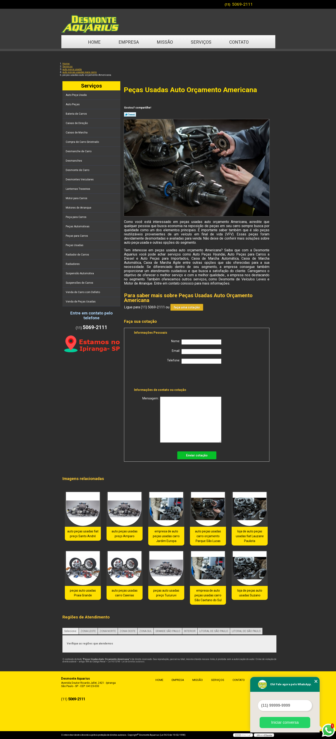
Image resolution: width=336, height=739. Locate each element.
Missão (165, 42)
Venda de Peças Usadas (81, 301)
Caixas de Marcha (77, 132)
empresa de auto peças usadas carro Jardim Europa (166, 536)
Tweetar (130, 114)
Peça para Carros (76, 217)
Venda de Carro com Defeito (83, 292)
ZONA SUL (145, 631)
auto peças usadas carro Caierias (125, 593)
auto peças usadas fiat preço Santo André (82, 534)
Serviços (201, 42)
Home (94, 42)
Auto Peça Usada (76, 95)
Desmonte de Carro (78, 170)
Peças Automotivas (78, 226)
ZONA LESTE (88, 631)
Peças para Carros (77, 235)
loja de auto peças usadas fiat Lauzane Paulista (250, 536)
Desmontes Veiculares (80, 179)
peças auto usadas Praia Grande (83, 593)
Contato (239, 42)
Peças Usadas (75, 245)
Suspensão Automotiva (80, 273)
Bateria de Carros (77, 113)
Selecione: (70, 631)
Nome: (196, 342)
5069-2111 (242, 4)
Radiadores (73, 264)
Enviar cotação (197, 455)
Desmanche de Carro (79, 151)
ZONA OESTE (128, 631)
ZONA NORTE (108, 631)
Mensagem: (181, 420)
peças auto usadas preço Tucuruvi (166, 593)
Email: (196, 351)
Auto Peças (73, 104)
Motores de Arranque (79, 207)
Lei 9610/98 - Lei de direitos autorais (126, 661)
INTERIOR (190, 631)
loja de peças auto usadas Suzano (249, 593)
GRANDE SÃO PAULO (167, 631)
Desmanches (74, 160)
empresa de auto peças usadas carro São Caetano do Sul (208, 595)
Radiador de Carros (78, 254)
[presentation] (162, 376)
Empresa (129, 42)
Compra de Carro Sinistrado (83, 141)
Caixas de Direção (77, 123)
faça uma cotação (187, 307)
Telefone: (194, 361)
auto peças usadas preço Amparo (125, 534)
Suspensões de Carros (80, 282)
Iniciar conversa (285, 722)
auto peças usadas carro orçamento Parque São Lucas (208, 536)
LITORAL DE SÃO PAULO (213, 631)
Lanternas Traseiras (78, 188)
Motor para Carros (77, 198)
